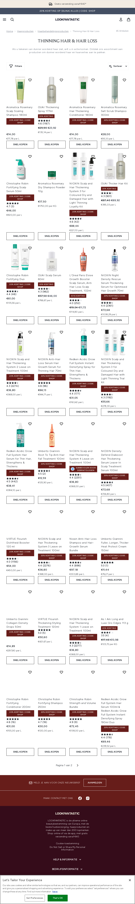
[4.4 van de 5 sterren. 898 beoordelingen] (76, 564)
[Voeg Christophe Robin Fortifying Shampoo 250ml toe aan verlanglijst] (61, 672)
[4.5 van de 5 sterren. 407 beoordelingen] (107, 484)
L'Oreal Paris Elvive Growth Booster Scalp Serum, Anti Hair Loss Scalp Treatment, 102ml (81, 283)
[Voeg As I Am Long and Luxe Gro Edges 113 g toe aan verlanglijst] (124, 592)
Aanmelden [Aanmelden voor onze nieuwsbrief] (95, 782)
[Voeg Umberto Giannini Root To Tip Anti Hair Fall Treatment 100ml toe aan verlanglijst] (61, 424)
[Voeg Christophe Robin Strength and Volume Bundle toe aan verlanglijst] (93, 672)
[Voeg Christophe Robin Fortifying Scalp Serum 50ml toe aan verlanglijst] (30, 156)
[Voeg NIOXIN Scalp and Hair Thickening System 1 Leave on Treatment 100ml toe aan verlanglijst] (93, 592)
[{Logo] (67, 19)
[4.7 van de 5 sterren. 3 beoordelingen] (13, 205)
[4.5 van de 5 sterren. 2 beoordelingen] (44, 473)
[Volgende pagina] (77, 765)
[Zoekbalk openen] (12, 19)
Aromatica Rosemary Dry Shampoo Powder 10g (51, 187)
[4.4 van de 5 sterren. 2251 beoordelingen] (76, 477)
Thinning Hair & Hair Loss (67, 41)
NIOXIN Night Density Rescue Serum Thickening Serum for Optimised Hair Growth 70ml (114, 283)
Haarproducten (25, 31)
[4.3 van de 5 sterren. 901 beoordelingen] (107, 195)
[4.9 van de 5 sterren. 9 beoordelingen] (76, 721)
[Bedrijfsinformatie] (67, 869)
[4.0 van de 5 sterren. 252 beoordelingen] (76, 302)
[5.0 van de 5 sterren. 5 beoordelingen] (44, 632)
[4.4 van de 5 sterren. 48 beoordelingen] (13, 293)
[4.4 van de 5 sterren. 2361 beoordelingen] (107, 305)
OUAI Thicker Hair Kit (114, 183)
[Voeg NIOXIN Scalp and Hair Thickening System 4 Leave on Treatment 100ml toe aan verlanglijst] (93, 424)
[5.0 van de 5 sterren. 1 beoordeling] (107, 564)
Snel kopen (20, 144)
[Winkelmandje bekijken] (128, 19)
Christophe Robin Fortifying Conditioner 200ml (18, 703)
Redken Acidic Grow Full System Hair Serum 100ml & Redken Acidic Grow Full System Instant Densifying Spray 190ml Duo (114, 711)
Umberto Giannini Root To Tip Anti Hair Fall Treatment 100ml (51, 455)
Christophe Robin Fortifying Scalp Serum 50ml (17, 187)
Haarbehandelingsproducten (53, 31)
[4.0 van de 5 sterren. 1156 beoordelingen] (13, 560)
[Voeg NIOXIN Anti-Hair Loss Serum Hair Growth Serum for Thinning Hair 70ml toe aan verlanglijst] (61, 332)
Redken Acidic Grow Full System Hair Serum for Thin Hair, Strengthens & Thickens (19, 459)
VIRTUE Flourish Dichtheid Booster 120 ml (18, 542)
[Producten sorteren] (118, 66)
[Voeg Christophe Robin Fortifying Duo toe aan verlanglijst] (30, 248)
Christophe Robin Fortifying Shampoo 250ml (50, 703)
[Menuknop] (4, 19)
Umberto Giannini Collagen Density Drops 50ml (17, 623)
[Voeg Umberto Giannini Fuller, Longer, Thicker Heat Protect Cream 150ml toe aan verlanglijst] (124, 512)
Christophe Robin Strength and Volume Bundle (82, 703)
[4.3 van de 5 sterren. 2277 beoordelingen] (76, 645)
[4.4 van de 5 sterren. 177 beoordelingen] (76, 392)
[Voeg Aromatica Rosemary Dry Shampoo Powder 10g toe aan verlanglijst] (61, 156)
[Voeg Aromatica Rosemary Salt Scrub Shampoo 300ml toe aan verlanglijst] (124, 80)
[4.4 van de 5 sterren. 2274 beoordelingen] (13, 385)
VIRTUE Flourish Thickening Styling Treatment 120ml (49, 623)
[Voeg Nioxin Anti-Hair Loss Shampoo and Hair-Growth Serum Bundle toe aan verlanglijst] (93, 512)
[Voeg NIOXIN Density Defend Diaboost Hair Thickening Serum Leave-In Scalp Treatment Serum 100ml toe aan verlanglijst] (124, 424)
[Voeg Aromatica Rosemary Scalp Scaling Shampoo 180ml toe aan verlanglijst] (30, 80)
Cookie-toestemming (67, 843)
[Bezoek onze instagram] (88, 798)
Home (9, 31)
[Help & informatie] (67, 859)
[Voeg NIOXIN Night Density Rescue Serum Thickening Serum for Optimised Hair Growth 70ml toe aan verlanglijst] (124, 248)
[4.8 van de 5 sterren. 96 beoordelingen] (44, 385)
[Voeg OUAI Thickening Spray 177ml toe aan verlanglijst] (61, 80)
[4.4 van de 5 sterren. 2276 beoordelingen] (44, 564)
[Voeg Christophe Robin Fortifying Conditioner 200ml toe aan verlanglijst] (30, 672)
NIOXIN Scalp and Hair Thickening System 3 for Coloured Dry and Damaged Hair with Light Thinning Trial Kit (113, 371)
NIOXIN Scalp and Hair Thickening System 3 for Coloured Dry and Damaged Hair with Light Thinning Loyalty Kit (81, 195)
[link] (121, 19)
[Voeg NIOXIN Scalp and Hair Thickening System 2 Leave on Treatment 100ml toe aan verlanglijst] (30, 332)
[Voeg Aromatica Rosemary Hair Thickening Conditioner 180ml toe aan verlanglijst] (93, 80)
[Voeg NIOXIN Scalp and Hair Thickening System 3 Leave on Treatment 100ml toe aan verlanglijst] (61, 512)
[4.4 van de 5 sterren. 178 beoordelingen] (107, 736)
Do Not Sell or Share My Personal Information (67, 848)
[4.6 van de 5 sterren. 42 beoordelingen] (76, 220)
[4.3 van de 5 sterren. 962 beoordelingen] (44, 291)
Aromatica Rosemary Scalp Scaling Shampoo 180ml (19, 111)
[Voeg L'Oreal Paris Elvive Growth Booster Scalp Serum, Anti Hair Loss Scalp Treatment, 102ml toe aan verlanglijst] (93, 248)
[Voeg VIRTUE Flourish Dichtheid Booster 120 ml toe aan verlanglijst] (30, 512)
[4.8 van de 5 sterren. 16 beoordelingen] (13, 721)
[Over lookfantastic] (67, 878)
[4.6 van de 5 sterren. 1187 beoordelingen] (44, 122)
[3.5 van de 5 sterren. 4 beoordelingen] (107, 634)
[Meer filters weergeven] (15, 66)
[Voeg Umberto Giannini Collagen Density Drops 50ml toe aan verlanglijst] (30, 592)
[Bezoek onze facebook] (80, 798)
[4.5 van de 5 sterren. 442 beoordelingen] (13, 480)
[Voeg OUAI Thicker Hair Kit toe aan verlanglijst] (124, 156)
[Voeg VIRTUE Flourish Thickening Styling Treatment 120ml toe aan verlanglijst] (61, 592)
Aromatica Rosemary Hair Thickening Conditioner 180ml (82, 111)
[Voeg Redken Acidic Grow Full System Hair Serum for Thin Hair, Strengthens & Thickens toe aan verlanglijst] (30, 424)
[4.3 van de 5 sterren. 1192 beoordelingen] (107, 396)
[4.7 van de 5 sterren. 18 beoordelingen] (44, 721)
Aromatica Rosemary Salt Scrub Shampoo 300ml (114, 111)
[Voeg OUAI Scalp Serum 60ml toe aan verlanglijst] (61, 248)
